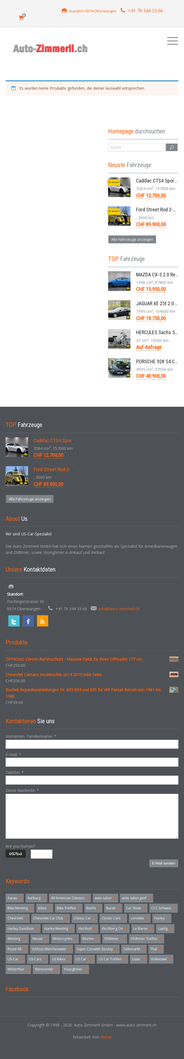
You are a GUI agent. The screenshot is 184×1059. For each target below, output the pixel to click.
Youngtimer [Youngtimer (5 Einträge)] (75, 969)
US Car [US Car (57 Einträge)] (84, 959)
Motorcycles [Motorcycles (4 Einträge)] (65, 938)
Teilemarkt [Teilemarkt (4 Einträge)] (134, 949)
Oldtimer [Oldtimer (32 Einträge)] (114, 938)
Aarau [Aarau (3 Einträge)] (15, 898)
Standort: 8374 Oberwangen (93, 10)
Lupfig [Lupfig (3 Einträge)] (165, 928)
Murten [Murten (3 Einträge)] (91, 938)
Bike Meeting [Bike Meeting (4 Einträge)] (20, 908)
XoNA (106, 1037)
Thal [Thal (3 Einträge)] (156, 949)
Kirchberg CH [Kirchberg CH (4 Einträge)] (115, 928)
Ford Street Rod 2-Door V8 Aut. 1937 (70, 469)
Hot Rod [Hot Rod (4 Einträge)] (87, 928)
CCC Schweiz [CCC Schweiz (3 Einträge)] (163, 908)
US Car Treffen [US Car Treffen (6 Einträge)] (112, 959)
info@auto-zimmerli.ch (119, 608)
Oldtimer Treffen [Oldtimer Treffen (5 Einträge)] (146, 938)
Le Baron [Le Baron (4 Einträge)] (142, 928)
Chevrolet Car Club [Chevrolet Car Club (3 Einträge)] (50, 918)
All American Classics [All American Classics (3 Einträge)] (70, 898)
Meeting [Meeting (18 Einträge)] (17, 938)
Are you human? (20, 846)
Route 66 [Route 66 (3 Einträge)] (17, 949)
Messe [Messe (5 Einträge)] (39, 938)
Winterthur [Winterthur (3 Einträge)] (18, 969)
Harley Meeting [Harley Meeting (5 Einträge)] (58, 928)
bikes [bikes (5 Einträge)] (44, 908)
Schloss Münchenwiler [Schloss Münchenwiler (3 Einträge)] (51, 949)
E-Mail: (13, 754)
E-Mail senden (163, 863)
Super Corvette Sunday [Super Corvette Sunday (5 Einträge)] (97, 949)
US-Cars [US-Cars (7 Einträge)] (37, 959)
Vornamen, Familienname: (31, 736)
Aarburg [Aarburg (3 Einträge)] (36, 898)
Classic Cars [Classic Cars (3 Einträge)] (113, 918)
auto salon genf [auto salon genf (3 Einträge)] (136, 898)
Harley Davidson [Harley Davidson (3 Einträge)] (23, 928)
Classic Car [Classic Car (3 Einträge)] (85, 918)
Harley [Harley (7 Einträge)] (161, 918)
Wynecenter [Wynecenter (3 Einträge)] (46, 969)
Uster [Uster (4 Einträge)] (138, 959)
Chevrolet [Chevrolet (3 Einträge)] (18, 918)
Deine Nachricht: (22, 790)
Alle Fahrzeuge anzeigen (132, 239)
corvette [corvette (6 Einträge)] (140, 918)
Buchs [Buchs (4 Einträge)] (93, 908)
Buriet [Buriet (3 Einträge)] (113, 908)
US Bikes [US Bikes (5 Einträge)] (61, 959)
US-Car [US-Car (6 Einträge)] (15, 959)
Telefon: (15, 772)
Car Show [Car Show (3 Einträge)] (136, 908)
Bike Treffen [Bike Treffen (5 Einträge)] (69, 908)
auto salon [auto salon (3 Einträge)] (105, 898)
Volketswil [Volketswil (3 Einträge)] (161, 959)
